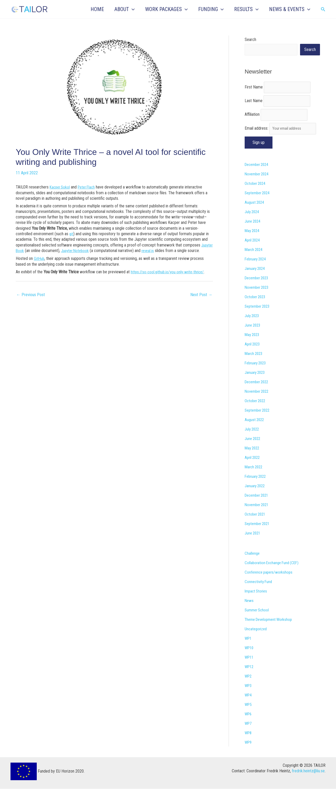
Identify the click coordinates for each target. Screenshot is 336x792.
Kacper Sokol (61, 187)
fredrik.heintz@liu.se (308, 774)
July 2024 (253, 214)
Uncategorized (257, 632)
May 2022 (253, 451)
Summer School (258, 613)
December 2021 (258, 498)
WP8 (249, 735)
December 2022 (258, 384)
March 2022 (254, 470)
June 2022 (253, 441)
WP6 (249, 717)
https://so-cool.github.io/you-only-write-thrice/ (169, 276)
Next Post (201, 299)
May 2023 (253, 337)
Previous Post (30, 299)
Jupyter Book (27, 250)
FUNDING (211, 9)
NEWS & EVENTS (289, 9)
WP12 (250, 669)
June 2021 (253, 536)
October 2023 (256, 299)
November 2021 (258, 507)
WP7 (249, 726)
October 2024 (256, 186)
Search (250, 39)
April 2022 (253, 460)
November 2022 (258, 394)
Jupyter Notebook (90, 250)
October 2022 (256, 403)
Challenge (252, 556)
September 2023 (259, 309)
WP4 (249, 698)
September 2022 (259, 413)
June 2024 (253, 224)
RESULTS (246, 9)
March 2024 (254, 252)
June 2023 (253, 328)
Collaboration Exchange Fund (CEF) (273, 565)
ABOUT (124, 9)
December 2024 (258, 167)
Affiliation (252, 116)
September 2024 (259, 195)
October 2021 (256, 517)
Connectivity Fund (259, 584)
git (71, 233)
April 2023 (253, 347)
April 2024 (253, 243)
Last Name (253, 102)
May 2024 (253, 233)
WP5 (249, 707)
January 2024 (256, 271)
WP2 (249, 679)
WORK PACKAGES (166, 9)
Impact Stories (257, 594)
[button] (132, 9)
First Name (254, 88)
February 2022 (257, 479)
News (249, 603)
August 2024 (255, 205)
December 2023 (258, 281)
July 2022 (253, 432)
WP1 (249, 641)
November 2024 (258, 177)
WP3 (249, 688)
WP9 (249, 745)
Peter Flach (89, 187)
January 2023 (256, 375)
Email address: (282, 131)
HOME (97, 9)
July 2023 (253, 318)
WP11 (250, 660)
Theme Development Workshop (271, 622)
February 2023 (257, 366)
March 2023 (254, 356)
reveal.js (164, 250)
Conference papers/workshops (270, 575)
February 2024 (257, 262)
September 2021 (259, 526)
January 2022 (256, 488)
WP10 (250, 650)
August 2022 (255, 422)
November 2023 (258, 290)
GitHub (39, 263)
